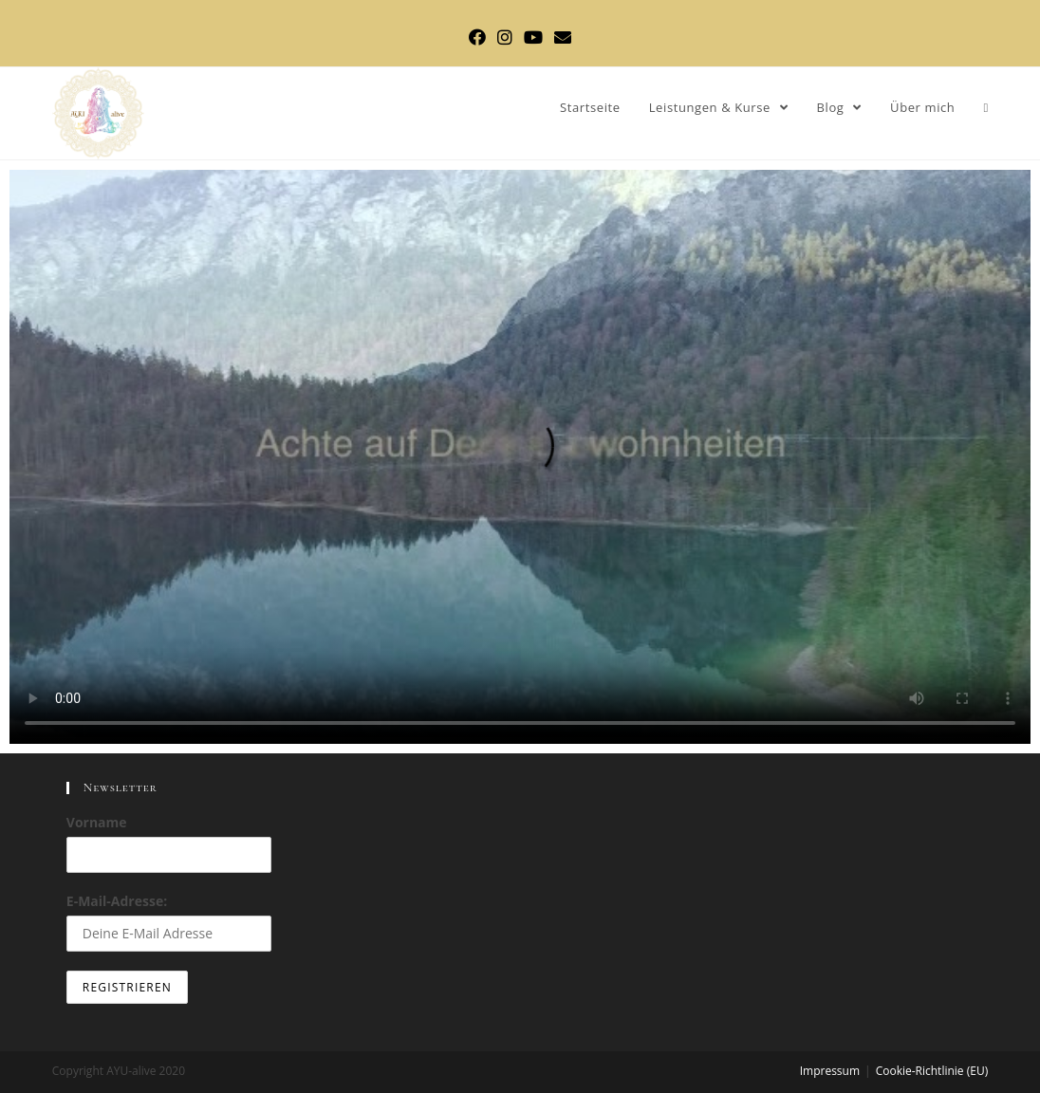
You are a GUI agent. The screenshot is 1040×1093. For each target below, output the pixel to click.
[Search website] (985, 107)
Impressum (830, 1071)
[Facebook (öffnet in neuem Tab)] (477, 37)
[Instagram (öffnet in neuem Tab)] (505, 37)
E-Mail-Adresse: (169, 922)
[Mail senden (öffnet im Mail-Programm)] (562, 37)
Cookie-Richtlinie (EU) (932, 1071)
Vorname (96, 822)
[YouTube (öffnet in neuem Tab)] (533, 37)
